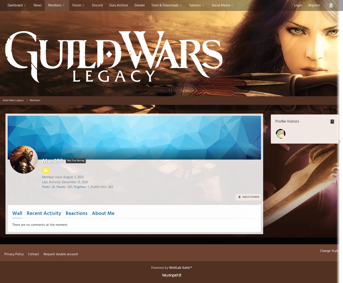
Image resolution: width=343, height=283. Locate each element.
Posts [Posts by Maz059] (46, 187)
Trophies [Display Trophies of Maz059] (80, 187)
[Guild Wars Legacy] (171, 56)
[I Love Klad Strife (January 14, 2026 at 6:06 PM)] (280, 133)
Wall (17, 214)
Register (314, 5)
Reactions (77, 214)
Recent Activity (44, 214)
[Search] (331, 5)
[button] (248, 197)
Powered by (171, 268)
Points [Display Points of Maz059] (61, 187)
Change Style (329, 251)
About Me (103, 214)
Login (298, 5)
